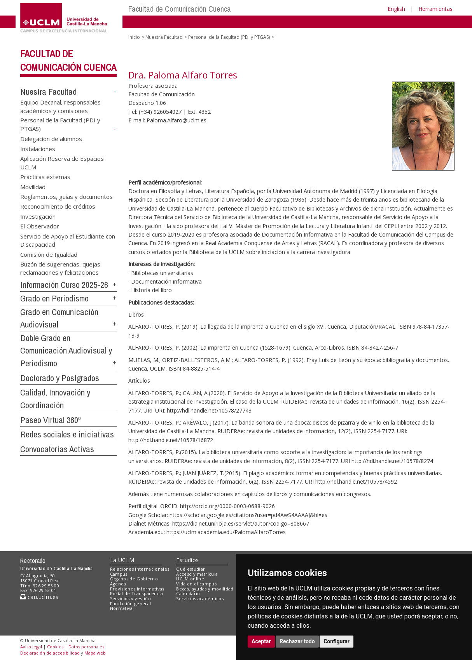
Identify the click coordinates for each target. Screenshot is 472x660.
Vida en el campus (196, 584)
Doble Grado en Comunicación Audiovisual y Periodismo (66, 350)
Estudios (187, 560)
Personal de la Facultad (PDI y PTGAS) (229, 37)
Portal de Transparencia (136, 593)
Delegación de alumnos (51, 139)
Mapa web (95, 653)
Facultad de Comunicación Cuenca (179, 8)
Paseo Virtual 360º (50, 420)
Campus (119, 574)
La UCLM (122, 560)
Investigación (38, 216)
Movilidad (32, 186)
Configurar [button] (336, 641)
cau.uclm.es (39, 597)
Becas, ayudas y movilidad (204, 589)
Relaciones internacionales (140, 569)
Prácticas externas (45, 177)
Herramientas (435, 8)
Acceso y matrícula (197, 574)
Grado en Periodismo (54, 298)
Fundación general (130, 603)
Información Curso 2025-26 (64, 285)
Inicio (134, 37)
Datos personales (86, 647)
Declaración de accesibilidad (50, 653)
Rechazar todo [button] (297, 641)
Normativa (121, 608)
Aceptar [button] (261, 641)
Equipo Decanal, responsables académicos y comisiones (60, 106)
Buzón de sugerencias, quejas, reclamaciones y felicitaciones (61, 268)
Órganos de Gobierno (134, 579)
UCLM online (190, 579)
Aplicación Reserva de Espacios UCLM (62, 163)
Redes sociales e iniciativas (67, 434)
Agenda (118, 584)
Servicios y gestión (130, 598)
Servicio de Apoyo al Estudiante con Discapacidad (67, 240)
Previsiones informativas (137, 589)
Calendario (188, 593)
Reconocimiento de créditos (57, 206)
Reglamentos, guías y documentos (66, 196)
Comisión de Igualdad (48, 254)
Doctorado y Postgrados (59, 378)
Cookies (55, 647)
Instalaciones (37, 148)
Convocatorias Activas (57, 449)
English (396, 8)
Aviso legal (31, 647)
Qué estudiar (190, 569)
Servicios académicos (200, 598)
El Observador (39, 226)
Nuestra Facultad (48, 92)
